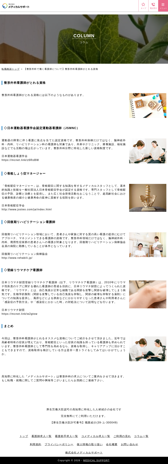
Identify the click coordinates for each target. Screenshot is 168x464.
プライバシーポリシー (59, 444)
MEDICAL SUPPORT (96, 460)
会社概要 (111, 444)
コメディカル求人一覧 (95, 436)
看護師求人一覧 (42, 436)
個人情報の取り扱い (90, 444)
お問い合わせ (129, 444)
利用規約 (35, 444)
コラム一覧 (141, 436)
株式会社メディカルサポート (84, 452)
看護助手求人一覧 (66, 436)
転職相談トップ (11, 69)
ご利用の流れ (122, 436)
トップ (24, 436)
